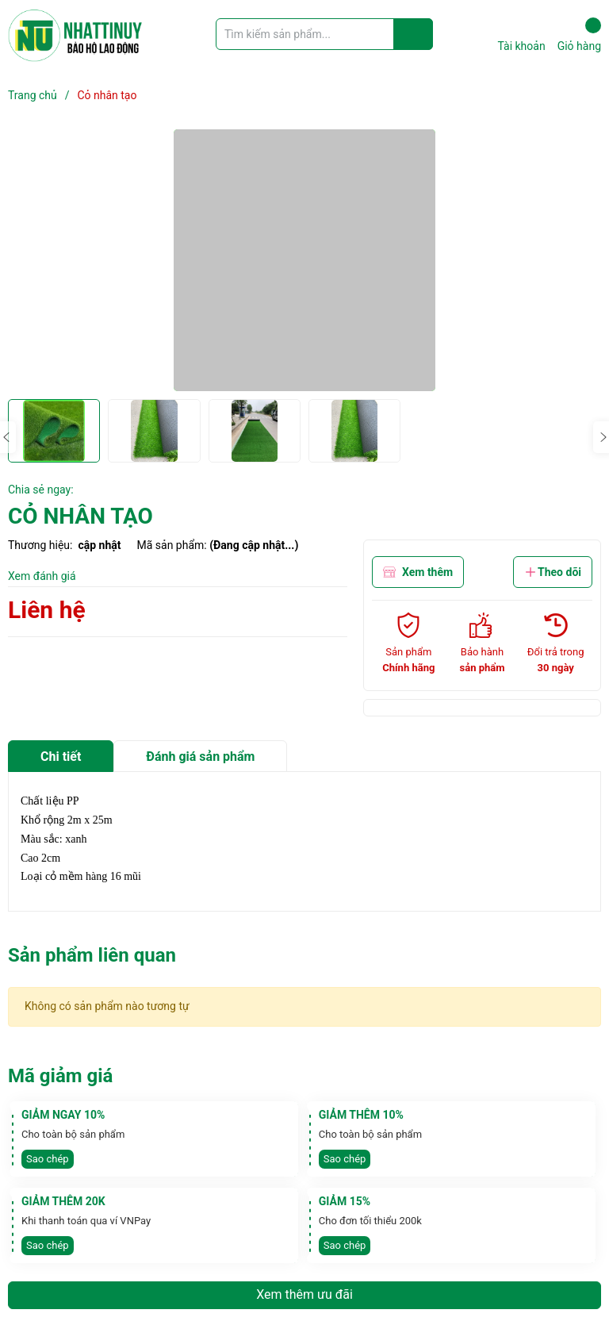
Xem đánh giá (42, 576)
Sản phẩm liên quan (92, 955)
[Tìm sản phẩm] (324, 34)
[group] (304, 260)
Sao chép (47, 1159)
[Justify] (413, 34)
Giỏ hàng (579, 34)
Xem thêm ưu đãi (304, 1294)
